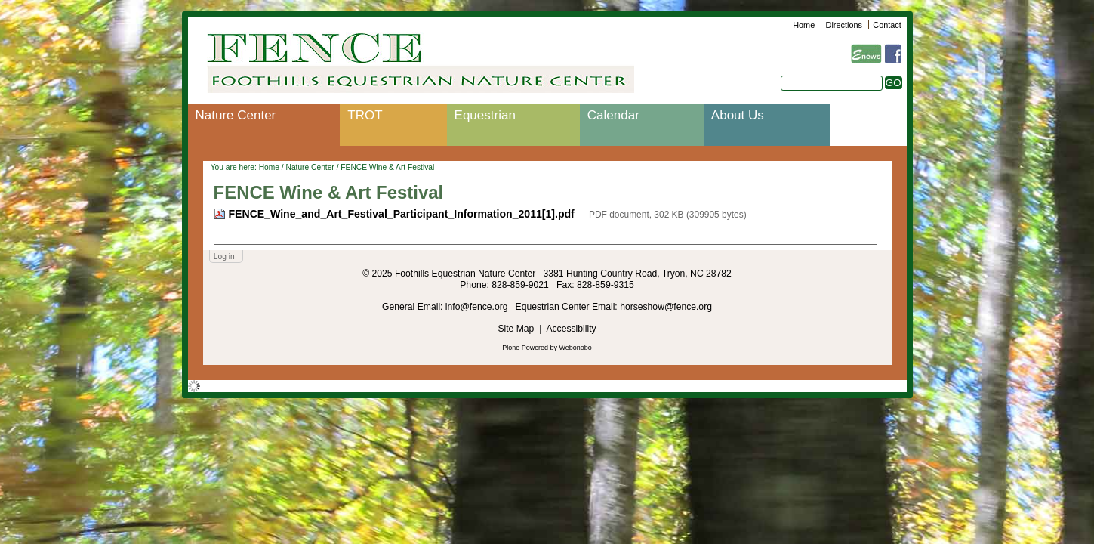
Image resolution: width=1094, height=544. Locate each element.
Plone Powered (525, 347)
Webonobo (575, 347)
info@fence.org (477, 306)
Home (804, 24)
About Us (737, 115)
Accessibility (571, 328)
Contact (887, 24)
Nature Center (236, 115)
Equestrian (485, 115)
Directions (844, 24)
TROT (364, 115)
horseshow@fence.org (666, 306)
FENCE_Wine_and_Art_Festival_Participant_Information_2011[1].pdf (396, 214)
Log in (224, 256)
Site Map (516, 328)
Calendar (613, 115)
